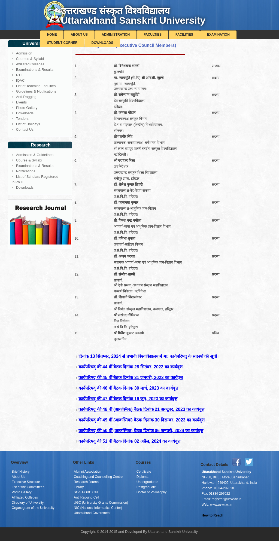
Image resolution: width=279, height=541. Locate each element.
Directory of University (28, 503)
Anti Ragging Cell (86, 497)
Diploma (142, 477)
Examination (218, 34)
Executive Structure (26, 482)
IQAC (20, 80)
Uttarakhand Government (92, 513)
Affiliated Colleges (30, 64)
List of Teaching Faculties (36, 86)
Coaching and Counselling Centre (98, 477)
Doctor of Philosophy (152, 492)
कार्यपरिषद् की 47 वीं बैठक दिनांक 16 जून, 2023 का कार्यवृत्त (127, 398)
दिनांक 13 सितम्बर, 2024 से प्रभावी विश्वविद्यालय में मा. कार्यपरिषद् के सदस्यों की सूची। (148, 356)
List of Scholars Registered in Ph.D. (35, 179)
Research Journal (86, 482)
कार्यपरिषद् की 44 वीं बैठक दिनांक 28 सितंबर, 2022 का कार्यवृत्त (130, 367)
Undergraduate (147, 482)
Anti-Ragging (26, 97)
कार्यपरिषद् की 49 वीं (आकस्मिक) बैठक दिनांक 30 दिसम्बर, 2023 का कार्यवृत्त (141, 420)
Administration (116, 34)
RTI (19, 75)
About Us (79, 34)
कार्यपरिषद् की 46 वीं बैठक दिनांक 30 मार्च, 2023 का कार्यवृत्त (128, 388)
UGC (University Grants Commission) (101, 503)
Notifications (25, 171)
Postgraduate (146, 487)
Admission (24, 53)
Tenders (22, 119)
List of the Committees (28, 487)
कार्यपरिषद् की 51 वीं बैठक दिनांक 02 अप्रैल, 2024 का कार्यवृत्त (129, 441)
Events (21, 102)
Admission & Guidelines (34, 155)
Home (52, 34)
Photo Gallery (22, 492)
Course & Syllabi (29, 160)
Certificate (144, 471)
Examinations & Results (34, 70)
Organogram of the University (33, 508)
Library (79, 487)
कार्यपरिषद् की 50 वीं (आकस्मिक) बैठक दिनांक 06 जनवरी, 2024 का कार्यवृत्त (140, 430)
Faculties (153, 34)
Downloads (102, 43)
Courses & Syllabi (30, 59)
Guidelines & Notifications (36, 91)
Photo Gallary (27, 108)
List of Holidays (28, 124)
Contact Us (25, 129)
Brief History (20, 471)
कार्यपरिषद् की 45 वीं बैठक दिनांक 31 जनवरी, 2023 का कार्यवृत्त (130, 377)
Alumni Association (87, 471)
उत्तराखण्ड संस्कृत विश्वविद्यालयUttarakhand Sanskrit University (133, 15)
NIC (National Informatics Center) (98, 508)
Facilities (184, 34)
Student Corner (62, 43)
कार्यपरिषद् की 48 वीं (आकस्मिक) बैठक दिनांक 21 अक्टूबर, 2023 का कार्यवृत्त (141, 409)
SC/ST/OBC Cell (86, 492)
